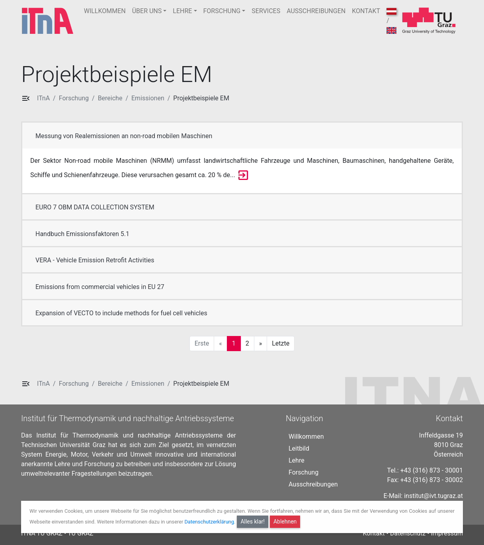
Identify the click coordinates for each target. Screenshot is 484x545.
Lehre (296, 460)
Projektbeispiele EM (201, 98)
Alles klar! (252, 521)
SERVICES (266, 11)
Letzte (280, 343)
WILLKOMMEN (105, 11)
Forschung (74, 98)
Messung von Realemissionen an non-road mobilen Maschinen (123, 136)
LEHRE (182, 11)
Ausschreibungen (313, 484)
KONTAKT (366, 11)
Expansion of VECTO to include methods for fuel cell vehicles (121, 313)
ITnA (43, 98)
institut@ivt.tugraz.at (433, 496)
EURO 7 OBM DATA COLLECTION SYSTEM (94, 207)
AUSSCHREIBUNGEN (316, 11)
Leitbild (299, 448)
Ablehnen (285, 521)
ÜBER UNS (147, 11)
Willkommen (306, 436)
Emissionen (147, 98)
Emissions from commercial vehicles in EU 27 (99, 287)
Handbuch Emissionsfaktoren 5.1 (82, 234)
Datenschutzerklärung (209, 522)
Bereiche (110, 98)
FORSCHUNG (222, 11)
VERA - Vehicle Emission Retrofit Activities (94, 260)
